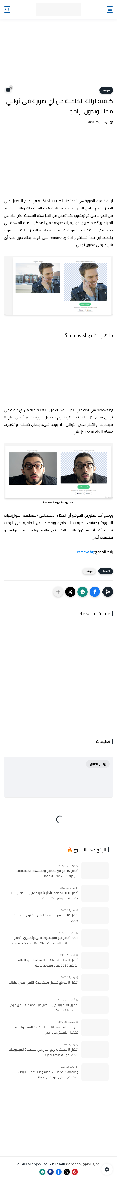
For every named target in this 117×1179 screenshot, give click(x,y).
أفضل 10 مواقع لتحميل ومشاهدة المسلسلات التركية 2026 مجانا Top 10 (47, 873)
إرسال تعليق (98, 764)
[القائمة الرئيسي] (110, 9)
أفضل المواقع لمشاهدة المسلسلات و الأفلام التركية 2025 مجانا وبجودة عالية (48, 963)
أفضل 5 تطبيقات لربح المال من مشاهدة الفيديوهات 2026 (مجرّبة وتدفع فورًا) (43, 1052)
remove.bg (85, 552)
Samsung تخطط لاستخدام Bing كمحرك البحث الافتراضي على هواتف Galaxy (48, 1074)
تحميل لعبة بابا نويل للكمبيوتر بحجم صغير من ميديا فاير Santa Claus (43, 1007)
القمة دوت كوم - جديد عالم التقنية (41, 1164)
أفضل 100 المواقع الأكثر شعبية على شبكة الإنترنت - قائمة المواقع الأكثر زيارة (44, 895)
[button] (95, 592)
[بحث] (7, 9)
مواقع (106, 90)
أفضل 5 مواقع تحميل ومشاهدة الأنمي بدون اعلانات (43, 982)
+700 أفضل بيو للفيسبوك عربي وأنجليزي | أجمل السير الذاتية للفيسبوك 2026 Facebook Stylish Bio (44, 940)
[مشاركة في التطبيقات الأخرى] (58, 592)
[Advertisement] (58, 55)
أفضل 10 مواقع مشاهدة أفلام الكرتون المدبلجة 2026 (46, 918)
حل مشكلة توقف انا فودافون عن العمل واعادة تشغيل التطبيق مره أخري (46, 1030)
